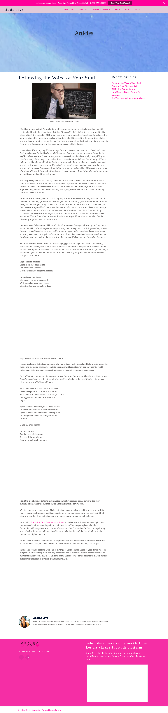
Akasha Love (14, 9)
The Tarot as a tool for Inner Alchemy (128, 98)
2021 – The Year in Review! (123, 89)
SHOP (117, 10)
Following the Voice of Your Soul (126, 83)
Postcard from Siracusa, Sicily (125, 86)
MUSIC (137, 10)
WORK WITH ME (101, 10)
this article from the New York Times (47, 522)
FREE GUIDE (83, 10)
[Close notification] (164, 3)
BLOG (127, 10)
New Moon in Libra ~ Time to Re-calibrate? (126, 93)
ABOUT (68, 10)
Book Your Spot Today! (120, 3)
